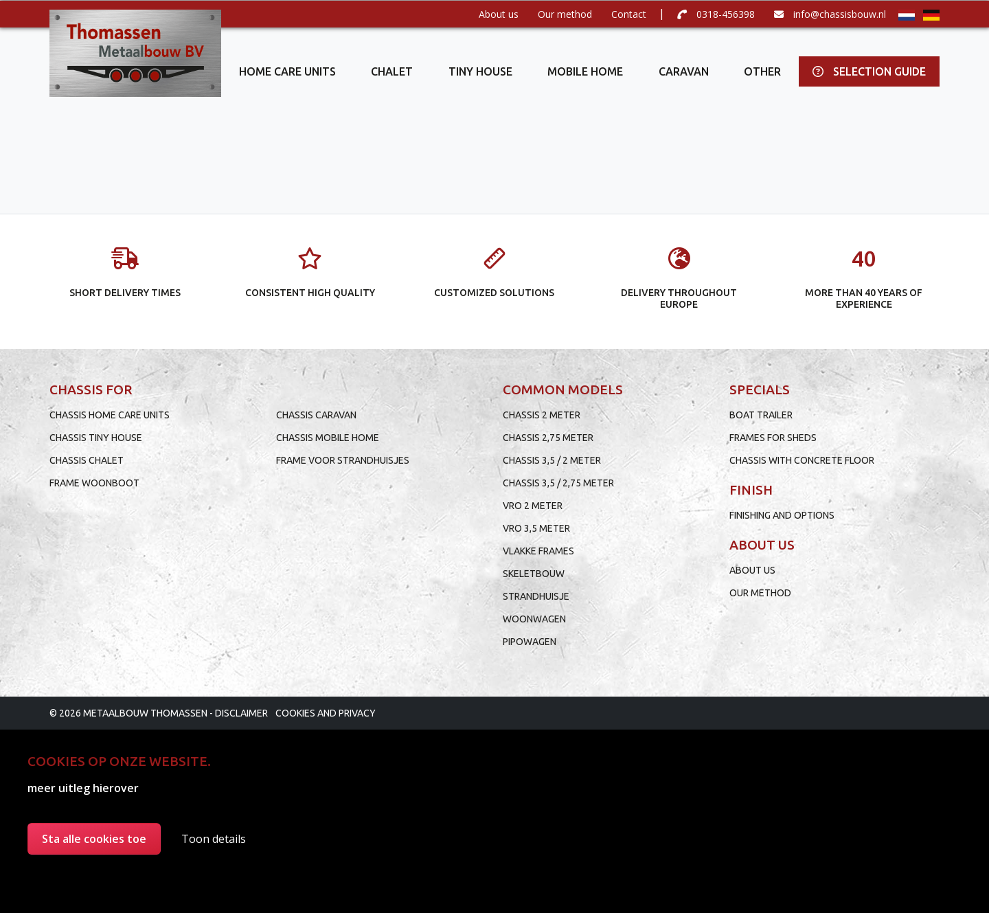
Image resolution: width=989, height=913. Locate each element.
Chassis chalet (86, 460)
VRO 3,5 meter (536, 528)
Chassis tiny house (95, 437)
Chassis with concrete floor (801, 460)
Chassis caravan (316, 414)
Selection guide (869, 71)
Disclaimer (241, 713)
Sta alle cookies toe (94, 838)
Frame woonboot (94, 482)
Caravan (684, 71)
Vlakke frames (538, 550)
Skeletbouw (534, 573)
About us (499, 14)
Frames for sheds (773, 437)
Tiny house (480, 71)
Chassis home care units (109, 414)
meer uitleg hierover (83, 788)
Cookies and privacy (325, 713)
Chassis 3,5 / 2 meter (552, 460)
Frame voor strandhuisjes (342, 460)
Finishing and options (781, 515)
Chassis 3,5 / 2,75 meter (558, 482)
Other (762, 71)
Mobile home (585, 71)
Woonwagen (534, 618)
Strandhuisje (536, 596)
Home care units (287, 71)
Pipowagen (529, 641)
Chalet (392, 71)
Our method (565, 14)
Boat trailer (761, 414)
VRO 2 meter (532, 505)
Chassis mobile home (327, 437)
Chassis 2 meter (541, 414)
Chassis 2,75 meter (548, 437)
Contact (628, 14)
